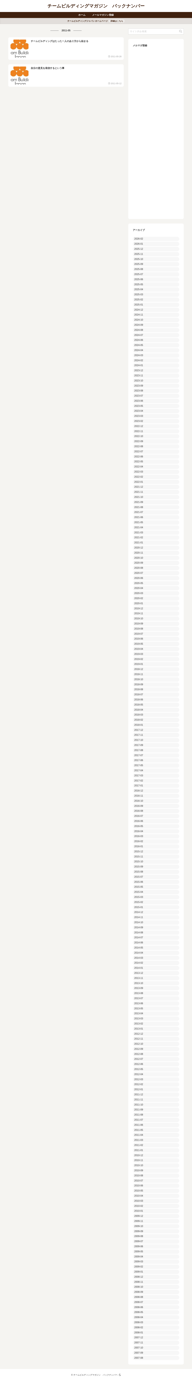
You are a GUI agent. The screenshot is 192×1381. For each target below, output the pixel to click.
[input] (156, 31)
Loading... (156, 132)
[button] (180, 31)
